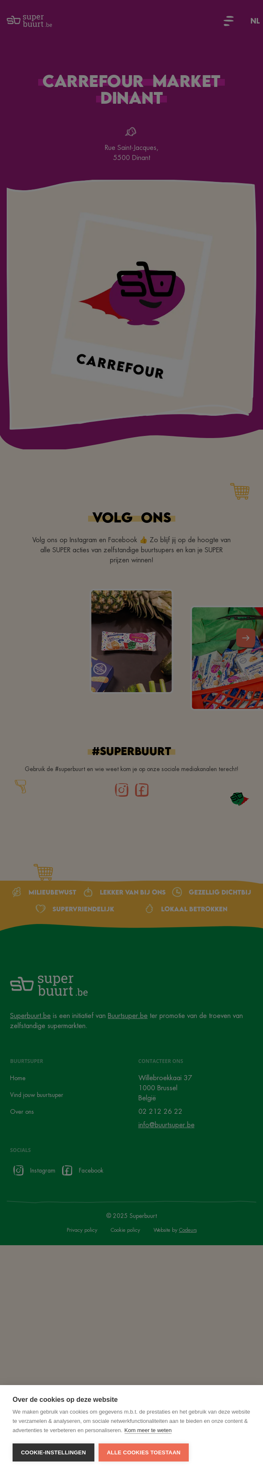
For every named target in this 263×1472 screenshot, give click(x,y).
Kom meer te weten (148, 1430)
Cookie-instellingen (53, 1452)
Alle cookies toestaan (144, 1452)
